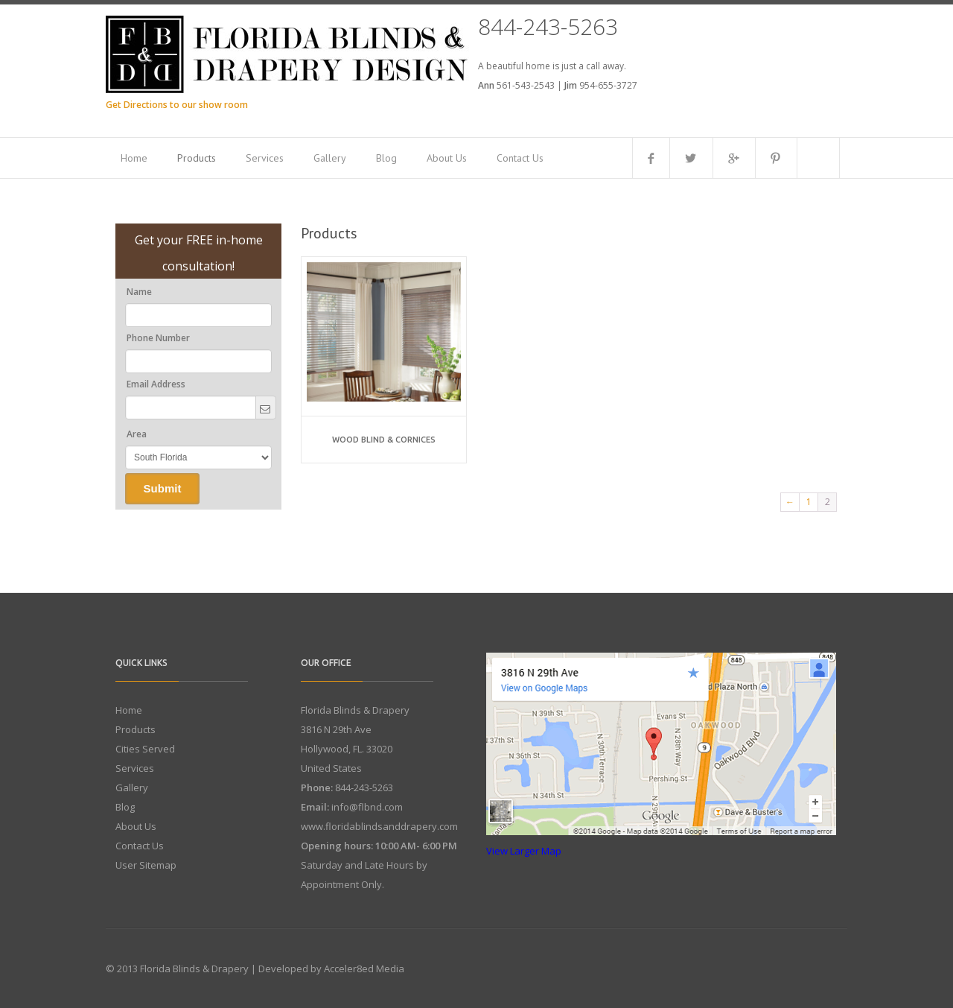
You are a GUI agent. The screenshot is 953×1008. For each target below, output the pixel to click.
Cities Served (145, 748)
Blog (386, 158)
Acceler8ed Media (364, 968)
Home (134, 158)
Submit (163, 488)
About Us (447, 158)
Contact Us (520, 158)
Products (196, 158)
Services (265, 158)
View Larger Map (523, 851)
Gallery (329, 158)
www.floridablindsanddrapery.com (379, 826)
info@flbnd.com (367, 807)
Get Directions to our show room (177, 104)
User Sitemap (145, 865)
